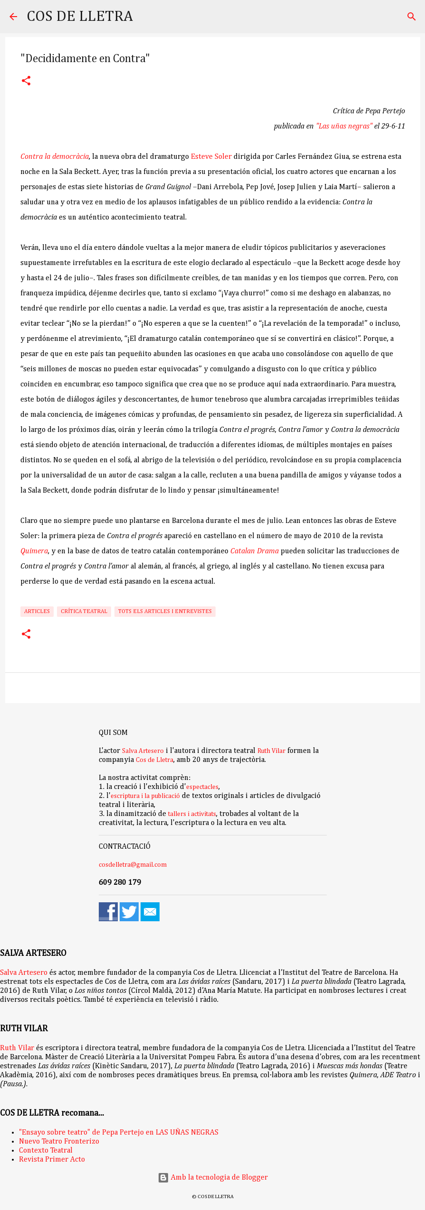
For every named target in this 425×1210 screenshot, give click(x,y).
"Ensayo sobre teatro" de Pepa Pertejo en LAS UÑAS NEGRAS (118, 1133)
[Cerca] (146, 16)
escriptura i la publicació (145, 796)
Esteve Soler (211, 157)
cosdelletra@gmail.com (133, 865)
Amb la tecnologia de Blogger (213, 1178)
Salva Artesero (143, 751)
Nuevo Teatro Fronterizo (59, 1142)
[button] (26, 82)
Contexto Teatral (46, 1151)
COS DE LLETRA (80, 16)
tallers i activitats (192, 814)
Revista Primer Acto (52, 1160)
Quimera (34, 551)
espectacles (202, 787)
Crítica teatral (84, 611)
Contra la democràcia (54, 157)
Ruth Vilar (271, 751)
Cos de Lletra (154, 760)
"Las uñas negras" (344, 126)
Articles (37, 611)
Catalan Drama (254, 551)
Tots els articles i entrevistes (165, 611)
